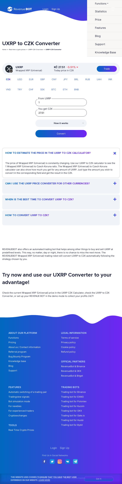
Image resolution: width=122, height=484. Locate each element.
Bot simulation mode (19, 401)
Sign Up (56, 9)
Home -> (5, 49)
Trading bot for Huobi (72, 420)
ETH (65, 89)
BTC (53, 89)
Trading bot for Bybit (72, 425)
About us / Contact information (24, 347)
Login (45, 9)
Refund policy (68, 351)
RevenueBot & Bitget (72, 375)
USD (19, 79)
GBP (42, 79)
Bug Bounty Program (19, 356)
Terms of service (70, 337)
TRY (20, 89)
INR (110, 79)
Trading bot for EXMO (72, 396)
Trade (107, 68)
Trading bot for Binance (73, 392)
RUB (87, 79)
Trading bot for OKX (71, 410)
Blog (10, 365)
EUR (31, 79)
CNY (54, 79)
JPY (65, 79)
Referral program (17, 351)
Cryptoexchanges (17, 415)
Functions (13, 337)
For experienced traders (21, 410)
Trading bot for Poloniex (73, 401)
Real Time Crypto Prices (21, 430)
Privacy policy (68, 342)
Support (12, 370)
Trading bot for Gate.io (73, 415)
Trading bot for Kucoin (72, 406)
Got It (98, 478)
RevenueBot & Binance (73, 366)
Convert (61, 133)
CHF (31, 89)
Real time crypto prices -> (18, 49)
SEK (42, 89)
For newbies (14, 406)
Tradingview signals (18, 396)
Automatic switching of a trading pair (27, 392)
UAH (99, 79)
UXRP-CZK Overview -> (36, 49)
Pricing (12, 342)
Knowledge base (17, 361)
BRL (76, 79)
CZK (8, 79)
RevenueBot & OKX (71, 371)
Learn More (44, 480)
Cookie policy (68, 347)
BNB (76, 89)
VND (8, 89)
